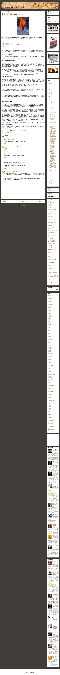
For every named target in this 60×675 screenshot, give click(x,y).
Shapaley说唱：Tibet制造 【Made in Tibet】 (53, 163)
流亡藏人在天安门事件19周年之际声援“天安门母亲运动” (55, 450)
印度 (48, 408)
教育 (48, 342)
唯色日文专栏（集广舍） (51, 219)
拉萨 (48, 348)
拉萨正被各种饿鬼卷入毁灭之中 (53, 129)
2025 (50, 83)
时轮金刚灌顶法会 (50, 374)
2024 (50, 84)
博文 (49, 19)
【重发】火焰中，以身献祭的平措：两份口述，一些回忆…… (53, 119)
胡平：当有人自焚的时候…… (53, 161)
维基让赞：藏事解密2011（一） (53, 117)
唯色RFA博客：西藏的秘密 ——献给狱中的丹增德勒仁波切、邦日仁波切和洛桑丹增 (55, 573)
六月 (50, 174)
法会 (48, 318)
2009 (50, 183)
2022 (50, 87)
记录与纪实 (49, 339)
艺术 (48, 405)
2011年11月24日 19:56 (11, 139)
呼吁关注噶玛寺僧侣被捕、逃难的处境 (53, 139)
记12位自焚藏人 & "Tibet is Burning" (52, 159)
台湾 (48, 376)
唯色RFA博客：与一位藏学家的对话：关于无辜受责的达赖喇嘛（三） (55, 633)
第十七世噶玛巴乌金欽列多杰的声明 (53, 141)
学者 (48, 397)
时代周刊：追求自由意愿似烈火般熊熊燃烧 (53, 131)
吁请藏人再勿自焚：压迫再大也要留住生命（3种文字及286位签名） (55, 474)
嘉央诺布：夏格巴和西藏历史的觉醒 (55, 536)
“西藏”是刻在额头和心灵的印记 (52, 153)
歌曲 (48, 325)
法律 (48, 319)
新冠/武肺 (49, 394)
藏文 (48, 414)
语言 (48, 412)
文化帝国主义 (50, 385)
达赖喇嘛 (49, 310)
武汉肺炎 (49, 386)
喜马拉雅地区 (50, 391)
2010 (50, 182)
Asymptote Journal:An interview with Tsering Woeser (54, 625)
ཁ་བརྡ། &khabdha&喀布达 (51, 262)
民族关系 (49, 362)
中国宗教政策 (50, 423)
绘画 (48, 336)
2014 (50, 97)
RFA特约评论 (50, 431)
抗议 (48, 347)
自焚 (10, 132)
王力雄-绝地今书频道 (51, 202)
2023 (50, 85)
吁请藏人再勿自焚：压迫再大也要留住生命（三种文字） (55, 462)
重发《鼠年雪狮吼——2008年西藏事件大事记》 (55, 595)
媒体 (48, 357)
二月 (50, 179)
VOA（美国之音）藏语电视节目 (52, 234)
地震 (48, 315)
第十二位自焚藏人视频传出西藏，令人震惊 (53, 123)
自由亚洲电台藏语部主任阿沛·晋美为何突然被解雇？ (55, 504)
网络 (48, 380)
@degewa (49, 13)
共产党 (49, 330)
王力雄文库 (49, 201)
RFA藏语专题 (50, 429)
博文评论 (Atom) (24, 205)
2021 (50, 88)
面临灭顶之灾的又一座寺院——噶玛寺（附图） (53, 136)
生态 (48, 371)
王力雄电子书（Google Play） (52, 199)
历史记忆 (49, 350)
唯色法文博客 (50, 216)
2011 (50, 101)
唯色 (48, 382)
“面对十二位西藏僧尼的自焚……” (52, 105)
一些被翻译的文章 (50, 400)
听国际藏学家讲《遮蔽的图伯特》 (55, 525)
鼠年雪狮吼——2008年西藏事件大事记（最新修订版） (55, 493)
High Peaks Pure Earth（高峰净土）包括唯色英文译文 (52, 211)
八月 (50, 171)
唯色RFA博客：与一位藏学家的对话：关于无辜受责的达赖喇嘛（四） (55, 645)
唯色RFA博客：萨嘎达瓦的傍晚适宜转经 (55, 562)
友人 (48, 411)
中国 (48, 418)
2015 (50, 96)
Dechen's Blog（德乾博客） (52, 249)
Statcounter (49, 190)
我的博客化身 (52, 148)
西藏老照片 (49, 265)
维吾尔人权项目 (50, 282)
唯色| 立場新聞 (50, 213)
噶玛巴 (49, 324)
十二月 (51, 102)
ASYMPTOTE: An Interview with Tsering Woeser (55, 617)
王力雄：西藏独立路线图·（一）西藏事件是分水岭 (55, 546)
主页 (23, 201)
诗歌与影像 (49, 373)
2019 (50, 91)
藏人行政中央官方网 (51, 232)
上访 (48, 368)
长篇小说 (49, 415)
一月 (50, 180)
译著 (48, 406)
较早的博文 (41, 201)
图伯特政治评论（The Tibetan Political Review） (52, 230)
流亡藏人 (49, 353)
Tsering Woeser (7, 146)
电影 (48, 316)
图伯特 (49, 377)
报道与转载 (7, 132)
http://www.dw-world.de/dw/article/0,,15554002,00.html (12, 44)
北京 (48, 301)
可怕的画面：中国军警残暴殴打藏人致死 (55, 515)
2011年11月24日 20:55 (11, 153)
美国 (48, 359)
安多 (48, 296)
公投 (48, 327)
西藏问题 (49, 388)
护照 (48, 333)
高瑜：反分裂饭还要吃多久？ (53, 115)
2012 (50, 100)
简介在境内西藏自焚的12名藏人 (53, 112)
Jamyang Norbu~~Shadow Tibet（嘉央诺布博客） (52, 245)
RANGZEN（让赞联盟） (51, 227)
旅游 (48, 354)
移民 (48, 403)
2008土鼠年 (49, 295)
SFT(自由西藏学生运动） (51, 241)
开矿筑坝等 (49, 344)
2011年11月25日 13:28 (16, 171)
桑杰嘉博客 (49, 256)
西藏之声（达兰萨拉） (51, 237)
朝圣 (48, 307)
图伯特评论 (49, 228)
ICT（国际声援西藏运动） (52, 240)
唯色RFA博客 (50, 204)
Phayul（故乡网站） (51, 238)
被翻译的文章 (50, 304)
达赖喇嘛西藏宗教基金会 (51, 224)
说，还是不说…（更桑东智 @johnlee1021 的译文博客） (52, 254)
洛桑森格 (49, 356)
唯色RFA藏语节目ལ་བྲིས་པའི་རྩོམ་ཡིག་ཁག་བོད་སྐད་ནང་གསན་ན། (53, 208)
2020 (50, 89)
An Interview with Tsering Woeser (55, 484)
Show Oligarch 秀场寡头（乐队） (53, 272)
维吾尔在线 (49, 280)
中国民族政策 (50, 420)
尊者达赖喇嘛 (50, 426)
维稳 (48, 383)
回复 (5, 143)
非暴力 (49, 322)
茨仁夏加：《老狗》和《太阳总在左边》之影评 (53, 108)
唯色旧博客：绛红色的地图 (52, 209)
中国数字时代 (50, 279)
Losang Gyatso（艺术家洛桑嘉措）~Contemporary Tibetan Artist (53, 276)
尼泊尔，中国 (50, 365)
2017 (50, 93)
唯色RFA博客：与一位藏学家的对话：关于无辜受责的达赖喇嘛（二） (55, 657)
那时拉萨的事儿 (52, 125)
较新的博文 (4, 201)
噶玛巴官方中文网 (50, 225)
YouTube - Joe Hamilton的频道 (52, 277)
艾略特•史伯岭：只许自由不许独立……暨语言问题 (53, 146)
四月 (50, 176)
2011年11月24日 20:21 (16, 146)
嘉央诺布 (49, 341)
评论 (49, 21)
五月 (50, 175)
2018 (50, 92)
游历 (48, 409)
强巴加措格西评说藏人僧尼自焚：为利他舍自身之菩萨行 (53, 166)
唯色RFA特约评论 (50, 205)
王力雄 (49, 379)
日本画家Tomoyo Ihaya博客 (52, 259)
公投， (49, 328)
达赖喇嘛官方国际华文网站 (52, 222)
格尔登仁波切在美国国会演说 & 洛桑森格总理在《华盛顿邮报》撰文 (53, 156)
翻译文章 (49, 321)
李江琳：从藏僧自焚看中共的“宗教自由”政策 (53, 150)
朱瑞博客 (49, 252)
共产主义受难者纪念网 (51, 243)
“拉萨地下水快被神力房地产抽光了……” (52, 143)
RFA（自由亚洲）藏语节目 (52, 235)
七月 (50, 172)
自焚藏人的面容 (50, 268)
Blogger (28, 672)
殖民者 (49, 417)
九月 (50, 170)
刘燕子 (49, 351)
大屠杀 (49, 313)
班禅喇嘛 (49, 298)
